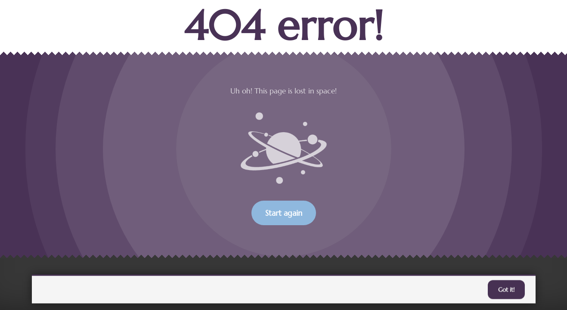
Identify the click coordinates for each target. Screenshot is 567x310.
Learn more (347, 290)
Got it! (506, 290)
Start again (283, 213)
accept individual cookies (412, 290)
